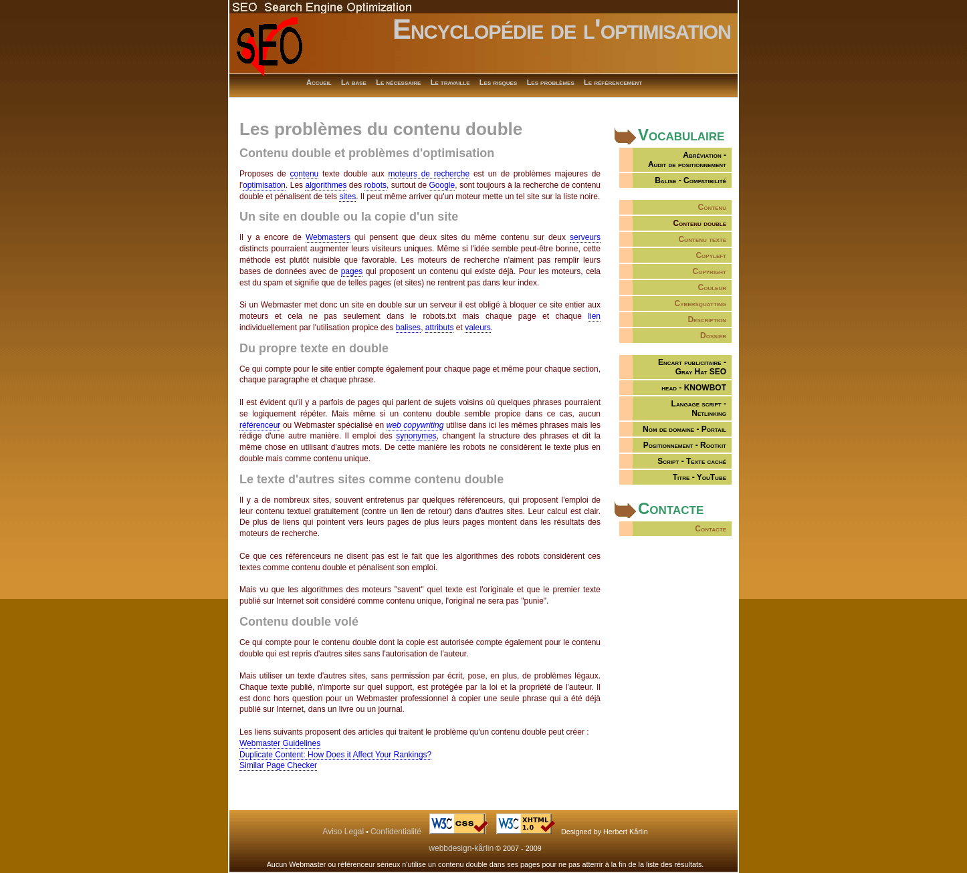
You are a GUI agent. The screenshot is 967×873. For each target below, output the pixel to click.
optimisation (264, 185)
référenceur (259, 425)
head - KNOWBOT (693, 387)
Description (706, 319)
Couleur (712, 287)
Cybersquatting (700, 303)
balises (408, 327)
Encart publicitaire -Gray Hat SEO (692, 367)
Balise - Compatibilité (690, 180)
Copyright (709, 271)
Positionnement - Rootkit (684, 445)
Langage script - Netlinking (698, 408)
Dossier (713, 335)
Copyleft (710, 255)
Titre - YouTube (699, 477)
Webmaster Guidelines (279, 743)
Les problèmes (550, 82)
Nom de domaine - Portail (684, 429)
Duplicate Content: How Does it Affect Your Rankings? (335, 754)
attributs (439, 327)
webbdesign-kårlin (461, 848)
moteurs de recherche (429, 173)
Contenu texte (702, 239)
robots (375, 185)
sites (347, 196)
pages (352, 271)
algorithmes (325, 185)
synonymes (416, 436)
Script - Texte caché (691, 461)
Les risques (498, 82)
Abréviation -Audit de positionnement (687, 159)
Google (442, 185)
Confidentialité (395, 831)
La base (353, 82)
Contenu (712, 207)
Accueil (319, 82)
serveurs (585, 237)
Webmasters (328, 237)
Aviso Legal (343, 831)
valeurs (478, 327)
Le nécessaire (398, 82)
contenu (304, 173)
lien (594, 316)
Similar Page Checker (278, 765)
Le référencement (613, 82)
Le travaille (450, 82)
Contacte (710, 528)
